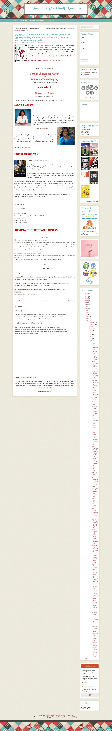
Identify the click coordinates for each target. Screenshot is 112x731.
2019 (86, 306)
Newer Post (18, 301)
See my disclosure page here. (44, 388)
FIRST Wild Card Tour (43, 45)
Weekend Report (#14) (94, 474)
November (91, 324)
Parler (86, 97)
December (92, 322)
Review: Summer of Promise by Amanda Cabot (95, 396)
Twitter (95, 72)
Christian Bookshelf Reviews (56, 8)
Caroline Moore (43, 717)
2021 (86, 302)
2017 (86, 310)
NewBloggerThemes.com (64, 717)
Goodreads (83, 76)
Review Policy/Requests (36, 20)
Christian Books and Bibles (22, 30)
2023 (86, 299)
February (91, 342)
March (90, 340)
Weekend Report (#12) (94, 614)
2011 (86, 658)
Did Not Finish (22, 294)
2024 (86, 297)
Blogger (48, 391)
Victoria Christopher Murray (44, 73)
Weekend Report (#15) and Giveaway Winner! (95, 410)
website (45, 128)
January (91, 344)
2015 (86, 314)
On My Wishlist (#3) (94, 403)
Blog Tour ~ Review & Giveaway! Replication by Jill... (95, 375)
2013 (86, 318)
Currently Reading (89, 141)
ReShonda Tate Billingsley (45, 79)
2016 (86, 312)
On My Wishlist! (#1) (94, 531)
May (90, 336)
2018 (86, 308)
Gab (94, 97)
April (90, 338)
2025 (86, 295)
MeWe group (85, 72)
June (90, 334)
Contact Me (50, 20)
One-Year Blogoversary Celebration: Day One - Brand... (95, 385)
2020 (86, 304)
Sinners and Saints (44, 93)
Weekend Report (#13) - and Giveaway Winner (95, 549)
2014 (86, 316)
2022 (86, 301)
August (91, 330)
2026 (86, 293)
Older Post (71, 301)
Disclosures (23, 20)
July (90, 332)
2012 (86, 320)
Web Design (75, 717)
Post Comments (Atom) (29, 377)
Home (15, 20)
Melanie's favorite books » (92, 201)
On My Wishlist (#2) (94, 468)
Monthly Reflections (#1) (95, 347)
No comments (43, 42)
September (92, 328)
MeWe (90, 97)
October (91, 326)
